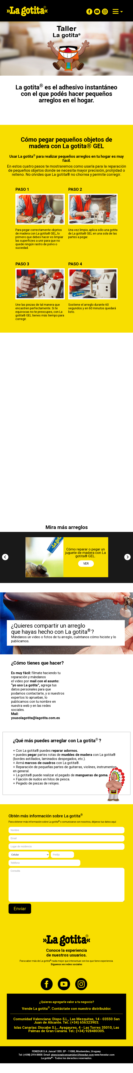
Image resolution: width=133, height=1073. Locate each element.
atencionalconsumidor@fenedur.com (72, 1054)
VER (86, 563)
